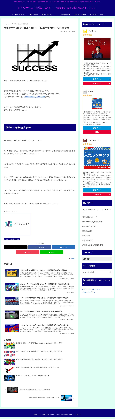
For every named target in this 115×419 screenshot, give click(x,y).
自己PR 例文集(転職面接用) (11, 239)
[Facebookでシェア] (39, 247)
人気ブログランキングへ (91, 289)
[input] (97, 272)
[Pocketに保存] (27, 252)
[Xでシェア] (15, 247)
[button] (110, 272)
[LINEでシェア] (51, 252)
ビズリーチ (102, 84)
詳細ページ (97, 79)
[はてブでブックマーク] (63, 247)
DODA (97, 132)
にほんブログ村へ (88, 292)
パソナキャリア (97, 194)
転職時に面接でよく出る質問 (34, 97)
